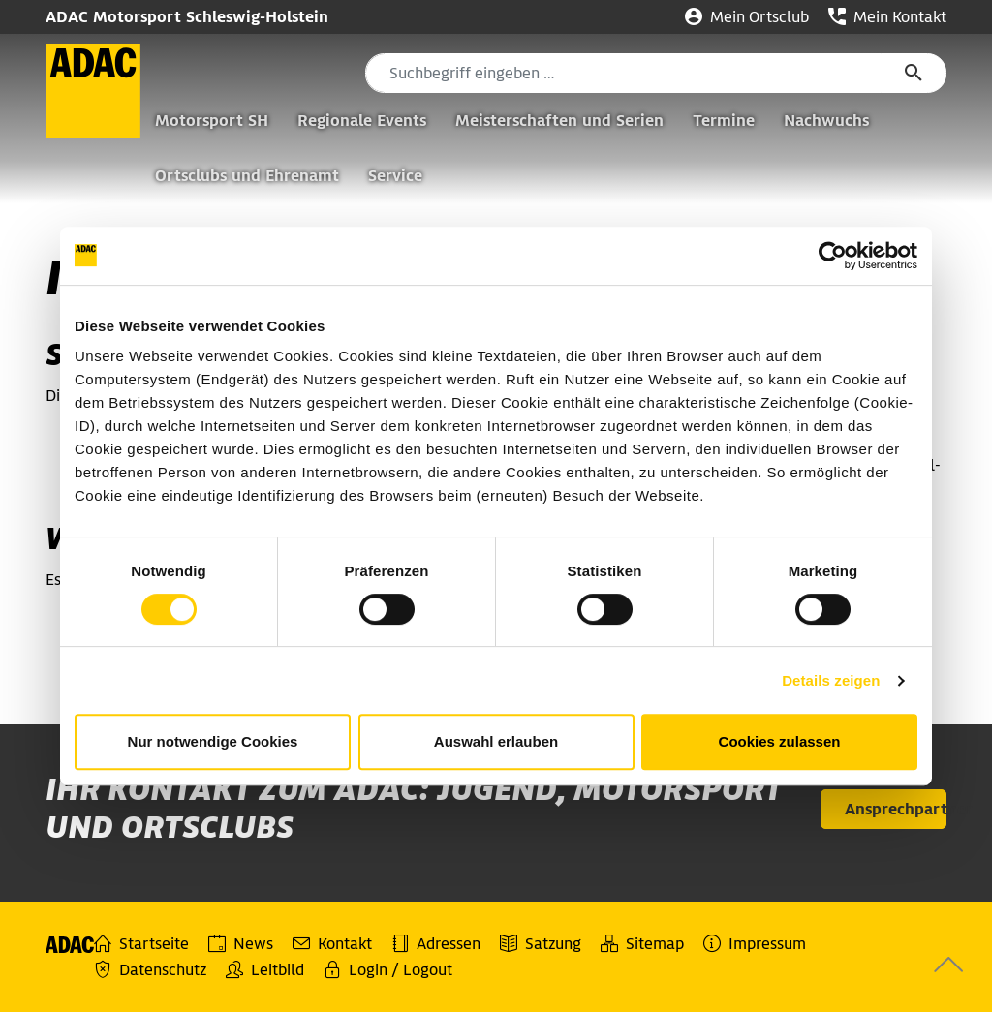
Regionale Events (361, 120)
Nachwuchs (826, 120)
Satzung (540, 944)
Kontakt (332, 944)
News (240, 944)
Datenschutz (150, 970)
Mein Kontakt (887, 17)
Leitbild (265, 970)
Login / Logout (388, 970)
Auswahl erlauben (496, 741)
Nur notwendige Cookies (213, 741)
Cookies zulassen (780, 741)
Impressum (754, 944)
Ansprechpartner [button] (895, 809)
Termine (724, 120)
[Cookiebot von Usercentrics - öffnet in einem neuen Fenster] (832, 255)
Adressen (435, 944)
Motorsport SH (211, 120)
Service (395, 176)
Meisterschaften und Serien (559, 120)
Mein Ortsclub (747, 17)
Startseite (141, 944)
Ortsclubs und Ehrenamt (247, 176)
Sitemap (642, 944)
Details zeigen (831, 680)
